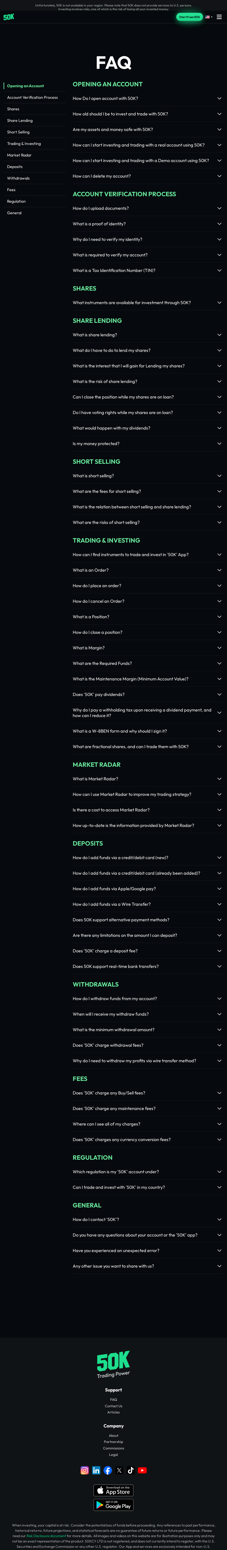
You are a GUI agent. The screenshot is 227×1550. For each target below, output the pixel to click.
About (113, 1435)
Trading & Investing (24, 143)
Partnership (113, 1441)
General (14, 212)
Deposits (15, 166)
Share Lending (20, 120)
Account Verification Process (32, 97)
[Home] (9, 17)
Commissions (113, 1448)
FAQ (113, 1399)
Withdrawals (18, 178)
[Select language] (209, 17)
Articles (113, 1412)
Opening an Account (25, 85)
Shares (13, 108)
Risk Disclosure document (46, 1536)
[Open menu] (219, 17)
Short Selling (18, 132)
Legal (113, 1454)
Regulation (16, 201)
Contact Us (113, 1406)
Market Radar (19, 155)
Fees (11, 189)
